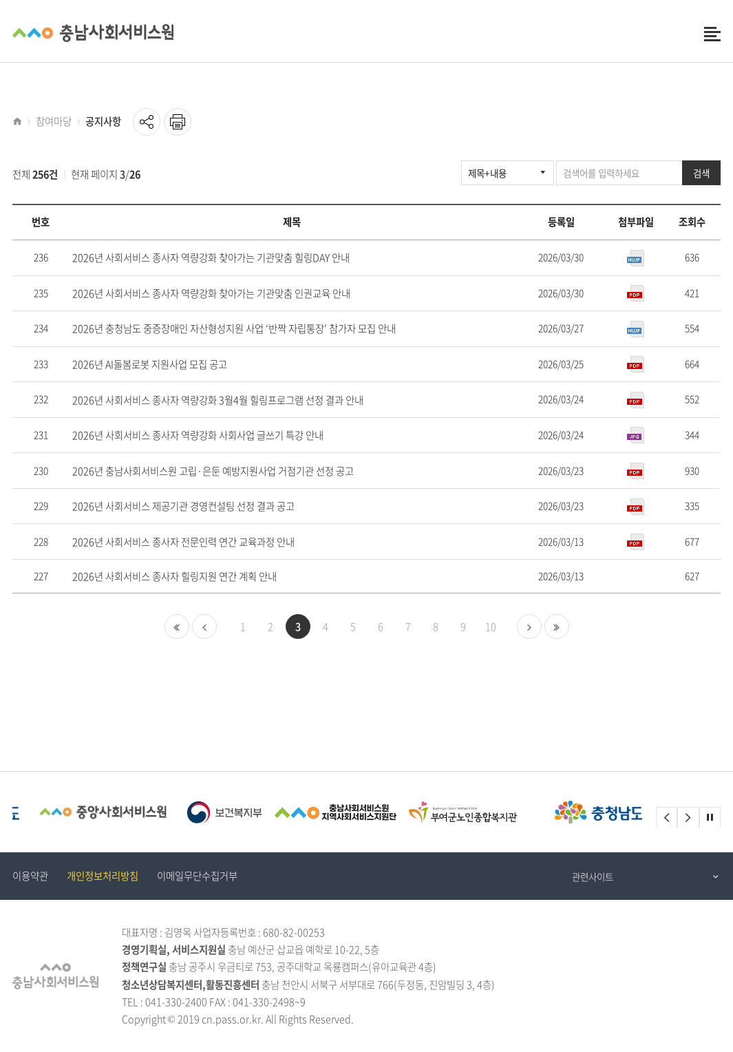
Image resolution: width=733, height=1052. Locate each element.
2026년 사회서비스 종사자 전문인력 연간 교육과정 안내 (183, 542)
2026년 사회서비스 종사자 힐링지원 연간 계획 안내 (174, 576)
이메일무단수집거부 (197, 875)
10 (490, 626)
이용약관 (30, 875)
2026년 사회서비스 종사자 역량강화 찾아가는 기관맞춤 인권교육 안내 (211, 293)
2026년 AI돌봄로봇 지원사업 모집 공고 (149, 364)
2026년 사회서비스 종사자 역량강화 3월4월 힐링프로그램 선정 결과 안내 (217, 400)
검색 (701, 173)
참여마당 (54, 121)
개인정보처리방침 (102, 875)
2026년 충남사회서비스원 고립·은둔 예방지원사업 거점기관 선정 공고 (213, 471)
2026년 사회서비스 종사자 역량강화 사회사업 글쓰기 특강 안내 (197, 435)
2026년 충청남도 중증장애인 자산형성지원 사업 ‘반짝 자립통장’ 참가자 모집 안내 (234, 329)
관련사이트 (592, 876)
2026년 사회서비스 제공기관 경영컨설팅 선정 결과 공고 (183, 506)
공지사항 (103, 121)
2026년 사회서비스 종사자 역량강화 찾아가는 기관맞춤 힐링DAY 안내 (211, 258)
